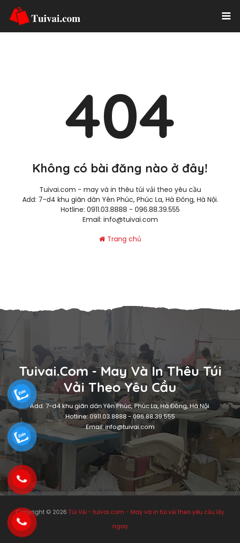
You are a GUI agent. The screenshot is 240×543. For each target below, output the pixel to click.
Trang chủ (120, 239)
